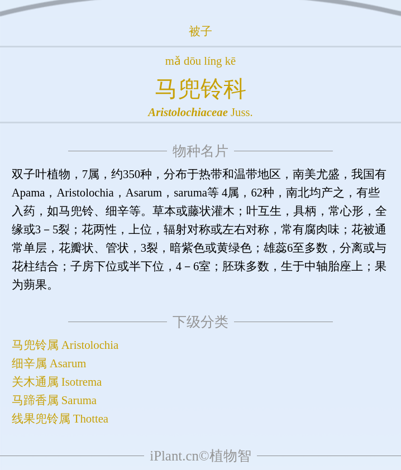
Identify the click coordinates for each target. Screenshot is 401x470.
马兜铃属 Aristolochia (65, 345)
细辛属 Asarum (49, 363)
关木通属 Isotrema (57, 382)
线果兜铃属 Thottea (60, 419)
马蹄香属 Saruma (54, 400)
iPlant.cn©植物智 (200, 455)
